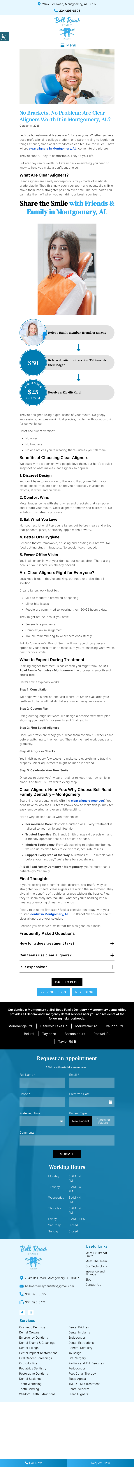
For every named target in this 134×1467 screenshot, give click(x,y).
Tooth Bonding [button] (29, 1389)
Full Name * (28, 1074)
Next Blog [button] (84, 992)
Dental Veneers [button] (78, 1389)
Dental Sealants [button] (30, 1378)
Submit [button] (67, 1154)
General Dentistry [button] (80, 1348)
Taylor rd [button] (49, 1034)
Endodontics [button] (77, 1337)
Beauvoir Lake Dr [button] (53, 1026)
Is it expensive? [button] (33, 967)
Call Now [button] (33, 1463)
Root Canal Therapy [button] (82, 1373)
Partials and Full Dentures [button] (86, 1363)
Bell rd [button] (29, 1034)
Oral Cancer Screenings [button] (35, 1358)
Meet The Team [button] (96, 1261)
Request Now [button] (100, 1463)
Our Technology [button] (96, 1266)
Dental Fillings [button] (28, 1348)
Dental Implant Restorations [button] (38, 1353)
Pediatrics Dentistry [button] (32, 1368)
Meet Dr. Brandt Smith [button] (96, 1254)
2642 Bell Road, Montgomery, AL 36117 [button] (67, 4)
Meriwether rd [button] (86, 1026)
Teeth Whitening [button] (30, 1384)
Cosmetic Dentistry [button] (32, 1327)
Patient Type (78, 1113)
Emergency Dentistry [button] (33, 1337)
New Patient (80, 1121)
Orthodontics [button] (28, 1363)
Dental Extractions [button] (81, 1342)
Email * (74, 1074)
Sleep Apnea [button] (77, 1378)
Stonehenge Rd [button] (20, 1026)
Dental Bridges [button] (78, 1327)
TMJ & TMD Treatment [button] (84, 1384)
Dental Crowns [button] (29, 1332)
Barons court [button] (75, 1034)
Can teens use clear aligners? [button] (46, 955)
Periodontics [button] (77, 1368)
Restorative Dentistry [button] (33, 1373)
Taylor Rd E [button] (67, 1041)
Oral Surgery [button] (77, 1358)
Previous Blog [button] (53, 992)
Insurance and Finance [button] (95, 1273)
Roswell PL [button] (102, 1034)
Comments (27, 1132)
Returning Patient (103, 1121)
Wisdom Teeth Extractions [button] (37, 1394)
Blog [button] (88, 1279)
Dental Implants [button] (79, 1332)
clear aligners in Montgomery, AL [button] (52, 148)
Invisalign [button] (74, 1353)
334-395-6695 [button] (67, 10)
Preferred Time (30, 1113)
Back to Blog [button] (67, 982)
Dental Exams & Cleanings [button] (37, 1342)
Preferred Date (79, 1094)
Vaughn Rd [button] (114, 1026)
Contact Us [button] (93, 1284)
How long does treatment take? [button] (47, 943)
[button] (4, 36)
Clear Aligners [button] (78, 1394)
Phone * (25, 1094)
